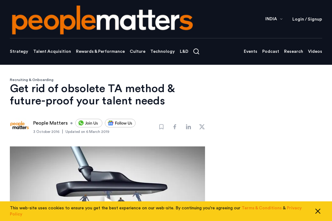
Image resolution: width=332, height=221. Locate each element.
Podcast (270, 51)
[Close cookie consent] (318, 211)
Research (293, 51)
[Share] (175, 127)
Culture (137, 51)
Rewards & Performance (100, 51)
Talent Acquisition (52, 51)
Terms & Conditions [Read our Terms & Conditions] (262, 208)
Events (250, 51)
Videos (315, 51)
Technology (162, 51)
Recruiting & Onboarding (31, 80)
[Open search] (196, 51)
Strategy (19, 51)
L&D (184, 51)
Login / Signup (307, 19)
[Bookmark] (161, 127)
